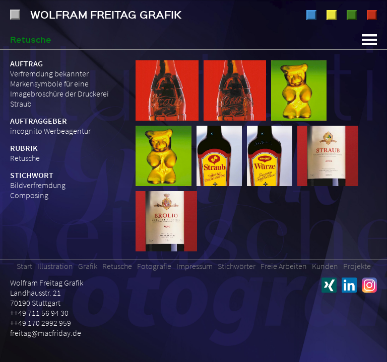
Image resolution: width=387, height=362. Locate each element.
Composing (29, 195)
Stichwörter (236, 266)
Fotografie (372, 15)
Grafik (332, 15)
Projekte (357, 266)
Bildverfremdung (38, 185)
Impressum (194, 266)
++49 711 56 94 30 (39, 313)
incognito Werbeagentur (50, 131)
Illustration (311, 15)
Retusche (352, 15)
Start (24, 266)
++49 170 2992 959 (40, 323)
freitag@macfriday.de (45, 333)
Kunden (325, 266)
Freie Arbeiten (284, 266)
